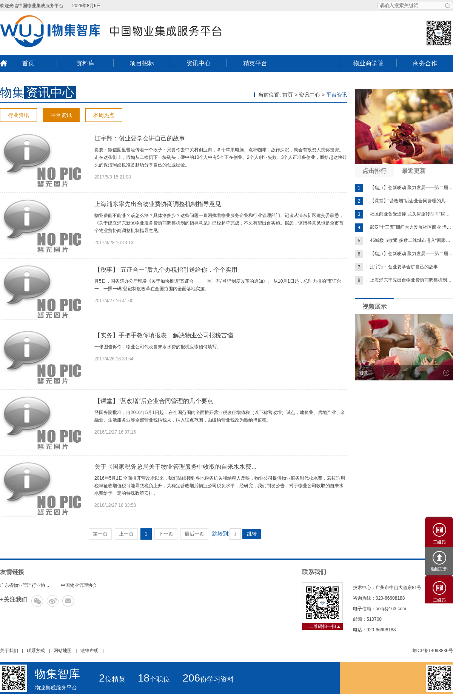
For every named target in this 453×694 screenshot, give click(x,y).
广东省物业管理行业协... (24, 585)
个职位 (154, 679)
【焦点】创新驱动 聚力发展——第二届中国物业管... (404, 188)
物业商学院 (368, 63)
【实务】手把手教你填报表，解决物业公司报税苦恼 (163, 335)
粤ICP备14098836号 (432, 650)
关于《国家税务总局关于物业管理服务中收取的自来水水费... (175, 466)
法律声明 (89, 650)
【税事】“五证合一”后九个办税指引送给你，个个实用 (165, 269)
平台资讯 (61, 115)
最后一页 (194, 534)
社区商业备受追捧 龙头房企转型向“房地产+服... (404, 214)
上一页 (126, 534)
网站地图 (63, 650)
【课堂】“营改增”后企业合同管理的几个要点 (153, 401)
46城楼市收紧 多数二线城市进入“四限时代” (404, 241)
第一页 (100, 534)
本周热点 (103, 115)
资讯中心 (198, 63)
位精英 (112, 679)
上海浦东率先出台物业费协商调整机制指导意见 (157, 204)
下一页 (166, 534)
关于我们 (9, 650)
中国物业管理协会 (79, 585)
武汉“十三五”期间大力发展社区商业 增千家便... (404, 227)
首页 (28, 63)
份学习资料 (208, 679)
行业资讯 (18, 115)
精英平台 (255, 63)
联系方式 (36, 650)
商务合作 (425, 63)
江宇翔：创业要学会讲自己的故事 (139, 138)
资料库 (85, 63)
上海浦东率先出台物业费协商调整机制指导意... (404, 280)
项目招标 (142, 63)
